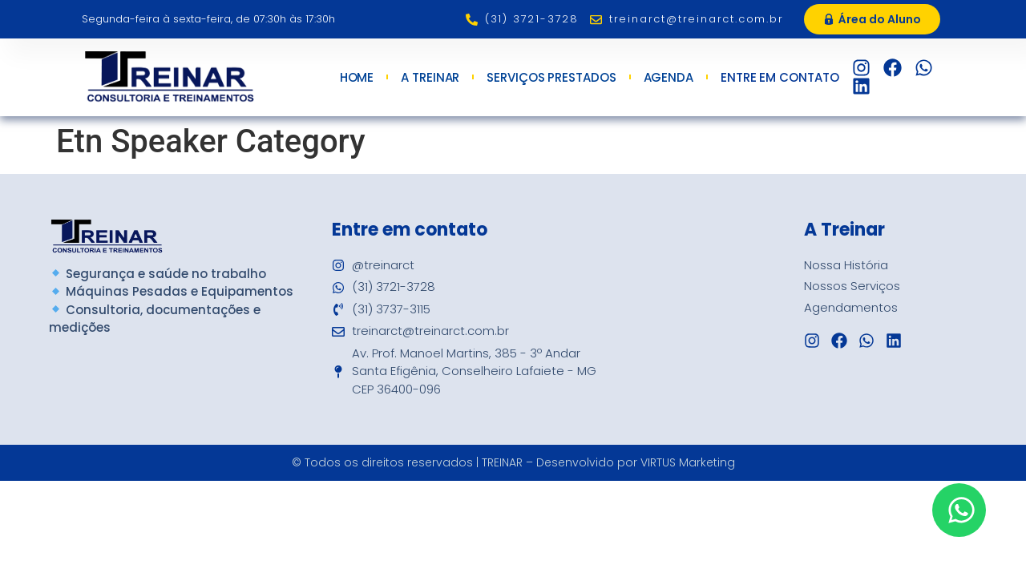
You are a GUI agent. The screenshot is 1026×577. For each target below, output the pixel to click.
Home (357, 78)
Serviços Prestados (551, 78)
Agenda (668, 78)
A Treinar (430, 78)
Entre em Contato (783, 78)
